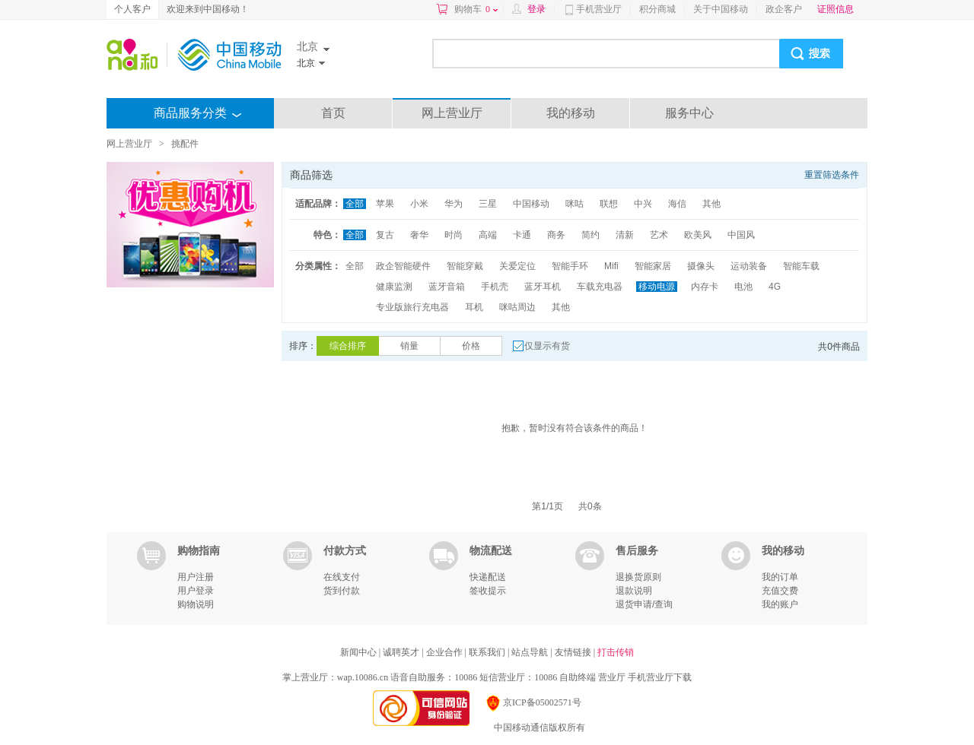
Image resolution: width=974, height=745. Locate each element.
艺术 (659, 235)
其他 (711, 203)
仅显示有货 (547, 346)
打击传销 (615, 652)
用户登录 (195, 590)
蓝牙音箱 (446, 286)
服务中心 (689, 112)
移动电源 (656, 286)
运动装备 (748, 266)
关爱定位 (517, 266)
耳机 (474, 307)
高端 (488, 235)
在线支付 (341, 577)
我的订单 (780, 577)
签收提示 (487, 590)
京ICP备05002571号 (533, 702)
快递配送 (487, 577)
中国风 (741, 235)
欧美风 (697, 235)
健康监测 (394, 286)
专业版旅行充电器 (412, 307)
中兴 (643, 203)
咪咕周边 (517, 307)
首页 (333, 112)
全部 (354, 203)
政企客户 (784, 9)
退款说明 (634, 590)
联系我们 (488, 652)
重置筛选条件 (831, 175)
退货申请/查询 (644, 604)
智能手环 (570, 266)
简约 (590, 235)
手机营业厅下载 (660, 677)
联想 (609, 203)
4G (775, 286)
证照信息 (835, 9)
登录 (536, 9)
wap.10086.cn (362, 677)
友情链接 (574, 652)
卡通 (522, 235)
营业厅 (611, 677)
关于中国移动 (720, 9)
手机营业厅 (599, 9)
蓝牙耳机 (542, 286)
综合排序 (347, 346)
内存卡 (704, 286)
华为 (453, 203)
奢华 (419, 235)
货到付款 (341, 590)
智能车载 (801, 266)
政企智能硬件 (403, 266)
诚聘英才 (402, 652)
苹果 (385, 203)
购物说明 (195, 604)
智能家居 (653, 266)
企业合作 (445, 652)
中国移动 (531, 203)
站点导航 (530, 652)
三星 (488, 203)
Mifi (611, 266)
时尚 (453, 235)
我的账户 (780, 604)
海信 (677, 203)
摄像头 (701, 266)
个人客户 (132, 9)
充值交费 (780, 590)
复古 (385, 235)
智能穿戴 (465, 266)
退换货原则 (638, 577)
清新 (625, 235)
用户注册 (195, 577)
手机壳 (494, 286)
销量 (409, 346)
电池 (743, 286)
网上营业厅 (452, 112)
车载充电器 (599, 286)
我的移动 (570, 112)
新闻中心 (359, 652)
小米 (419, 203)
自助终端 (577, 677)
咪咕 (574, 203)
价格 (471, 346)
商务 (556, 235)
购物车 (476, 9)
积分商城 (657, 9)
